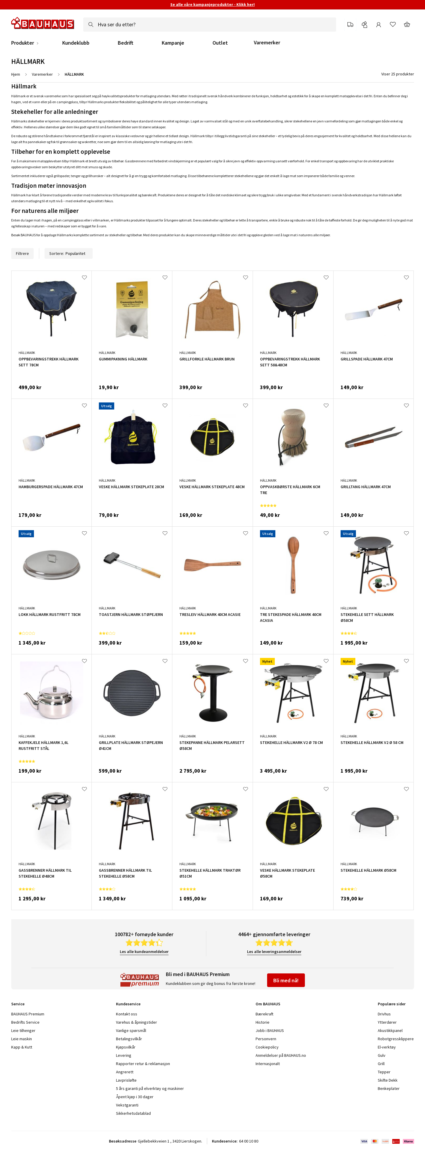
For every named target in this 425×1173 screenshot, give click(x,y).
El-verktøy (387, 1047)
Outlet (220, 43)
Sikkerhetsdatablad (133, 1113)
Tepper (384, 1072)
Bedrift (125, 43)
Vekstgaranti (127, 1105)
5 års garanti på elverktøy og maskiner (150, 1088)
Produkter (22, 43)
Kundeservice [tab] (128, 1004)
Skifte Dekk (388, 1080)
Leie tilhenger (23, 1030)
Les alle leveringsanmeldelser (274, 951)
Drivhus (384, 1014)
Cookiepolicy (267, 1047)
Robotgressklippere (396, 1038)
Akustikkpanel (390, 1030)
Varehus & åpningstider (136, 1022)
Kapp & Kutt (21, 1047)
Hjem (15, 74)
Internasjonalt (268, 1063)
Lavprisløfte (126, 1080)
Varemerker (267, 42)
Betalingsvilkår (129, 1038)
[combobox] (209, 24)
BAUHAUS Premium (27, 1014)
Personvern (266, 1038)
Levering (123, 1055)
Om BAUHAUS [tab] (268, 1004)
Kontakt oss (126, 1014)
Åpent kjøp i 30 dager (134, 1096)
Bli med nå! (286, 980)
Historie (262, 1022)
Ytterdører (387, 1022)
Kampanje (173, 43)
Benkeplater (389, 1088)
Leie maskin (21, 1038)
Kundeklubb (75, 43)
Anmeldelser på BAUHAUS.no (281, 1055)
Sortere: (68, 253)
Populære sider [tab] (392, 1004)
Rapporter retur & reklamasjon (143, 1063)
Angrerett (124, 1072)
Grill (381, 1063)
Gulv (381, 1055)
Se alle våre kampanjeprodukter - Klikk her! (212, 4)
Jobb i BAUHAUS (270, 1030)
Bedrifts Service (25, 1022)
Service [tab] (17, 1004)
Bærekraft (264, 1014)
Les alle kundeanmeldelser (144, 951)
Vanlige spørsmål (131, 1030)
